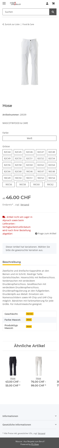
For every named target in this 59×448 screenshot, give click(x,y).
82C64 (52, 164)
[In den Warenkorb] (5, 34)
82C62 (41, 164)
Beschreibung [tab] (12, 262)
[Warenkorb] (53, 3)
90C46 (30, 171)
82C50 (19, 158)
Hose (29, 326)
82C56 (8, 164)
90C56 (10, 184)
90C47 (41, 171)
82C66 (8, 171)
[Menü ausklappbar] (4, 2)
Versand (24, 204)
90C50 (19, 177)
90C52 (41, 177)
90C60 (38, 184)
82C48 (52, 151)
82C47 (41, 151)
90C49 (8, 177)
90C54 (52, 177)
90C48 (52, 171)
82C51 (30, 158)
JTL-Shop (35, 444)
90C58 (24, 184)
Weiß (32, 138)
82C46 (30, 151)
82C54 (52, 158)
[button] (47, 3)
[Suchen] (26, 11)
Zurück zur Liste (12, 24)
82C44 (8, 151)
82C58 (19, 164)
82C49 (8, 158)
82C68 (19, 171)
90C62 (51, 184)
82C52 (41, 158)
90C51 (30, 177)
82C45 (19, 151)
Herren (30, 314)
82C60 (30, 164)
